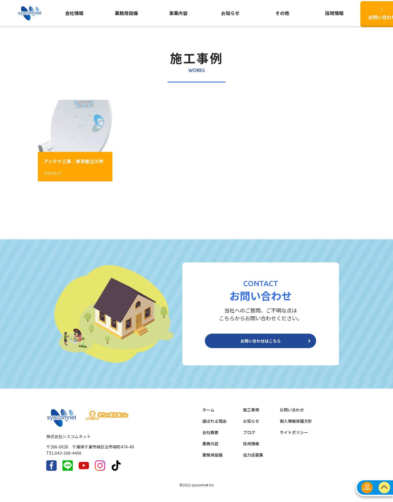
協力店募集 (253, 459)
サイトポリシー (294, 437)
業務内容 (210, 448)
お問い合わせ (292, 414)
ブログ (249, 437)
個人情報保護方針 (296, 426)
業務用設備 (126, 13)
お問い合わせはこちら (261, 343)
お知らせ (230, 13)
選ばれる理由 (214, 426)
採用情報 (251, 448)
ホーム (208, 414)
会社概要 (210, 437)
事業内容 (178, 13)
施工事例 (251, 414)
